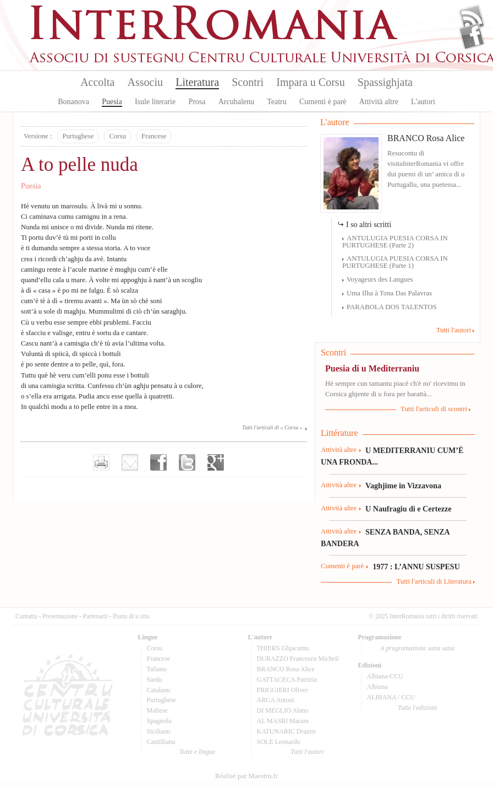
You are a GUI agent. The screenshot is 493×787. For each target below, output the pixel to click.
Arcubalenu (236, 102)
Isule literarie (155, 102)
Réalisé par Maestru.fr (246, 776)
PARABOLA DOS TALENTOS (392, 307)
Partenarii (95, 616)
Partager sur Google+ (215, 462)
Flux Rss (471, 18)
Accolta (97, 82)
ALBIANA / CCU (391, 697)
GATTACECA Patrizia (287, 679)
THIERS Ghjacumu (283, 648)
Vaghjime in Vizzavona (403, 485)
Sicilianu (159, 731)
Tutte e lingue (197, 752)
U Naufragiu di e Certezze (408, 508)
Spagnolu (159, 721)
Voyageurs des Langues (380, 279)
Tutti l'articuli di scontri (434, 409)
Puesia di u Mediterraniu (372, 368)
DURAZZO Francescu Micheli (298, 658)
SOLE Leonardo (278, 742)
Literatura (197, 82)
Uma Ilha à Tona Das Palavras (389, 293)
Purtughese (78, 136)
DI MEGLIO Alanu (283, 710)
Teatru (277, 102)
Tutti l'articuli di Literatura (434, 581)
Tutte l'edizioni (417, 707)
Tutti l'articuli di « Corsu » (272, 427)
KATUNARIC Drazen (286, 731)
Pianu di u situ (131, 616)
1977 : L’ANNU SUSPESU (416, 566)
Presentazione (60, 616)
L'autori (423, 102)
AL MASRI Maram (283, 721)
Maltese (157, 710)
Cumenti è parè (323, 102)
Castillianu (161, 742)
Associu (145, 82)
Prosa (196, 102)
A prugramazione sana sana (417, 648)
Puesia (112, 102)
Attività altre (378, 102)
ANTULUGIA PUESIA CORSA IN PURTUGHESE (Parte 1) (395, 262)
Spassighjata (385, 82)
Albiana (377, 687)
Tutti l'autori (453, 330)
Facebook (471, 36)
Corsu (117, 136)
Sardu (154, 679)
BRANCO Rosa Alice (425, 138)
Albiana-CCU (385, 676)
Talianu (157, 669)
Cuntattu (26, 616)
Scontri (248, 82)
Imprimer (101, 462)
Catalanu (159, 690)
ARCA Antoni (275, 700)
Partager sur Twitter (187, 462)
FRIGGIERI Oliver (282, 690)
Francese (153, 136)
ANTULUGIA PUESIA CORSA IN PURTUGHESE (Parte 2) (395, 241)
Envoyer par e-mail (130, 462)
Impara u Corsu (310, 82)
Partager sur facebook (158, 462)
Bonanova (73, 102)
